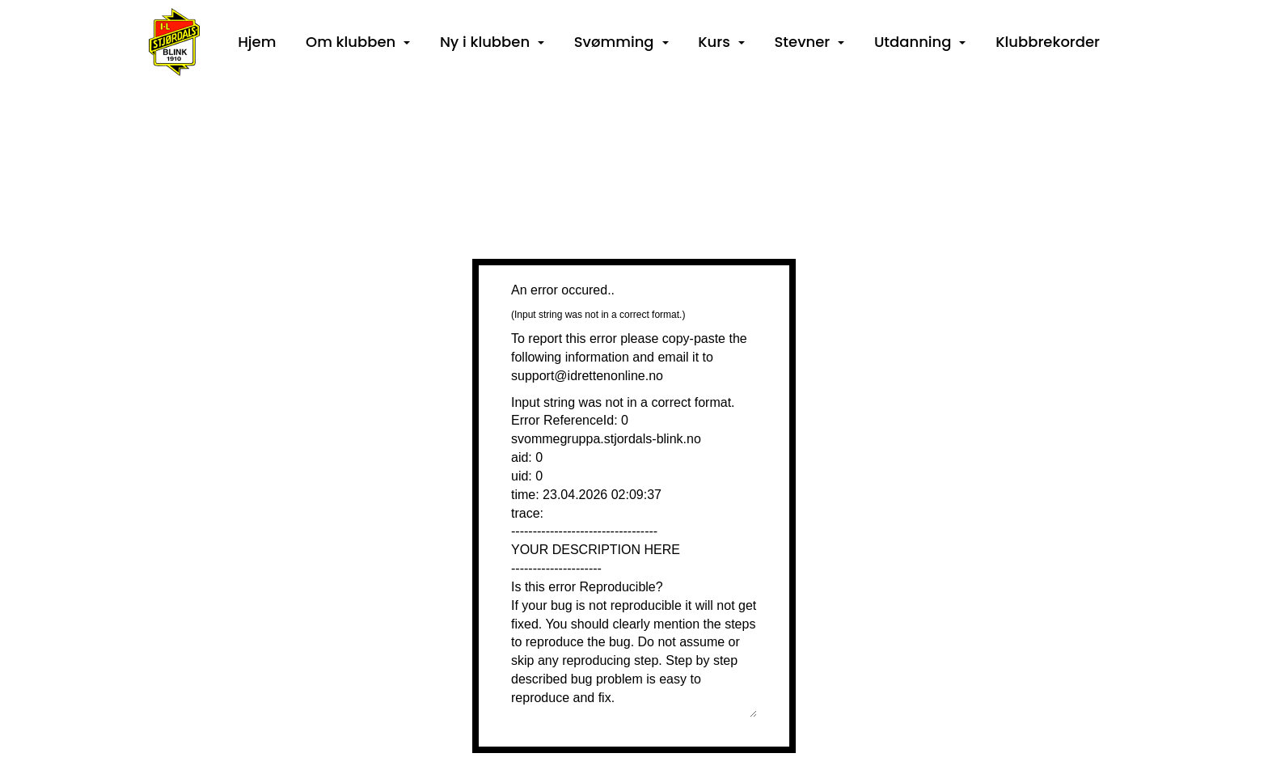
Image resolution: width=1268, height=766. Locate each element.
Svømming (621, 42)
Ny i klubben (492, 42)
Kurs (721, 42)
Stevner (810, 42)
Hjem (257, 42)
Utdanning (920, 42)
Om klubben (358, 42)
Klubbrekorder (1047, 42)
